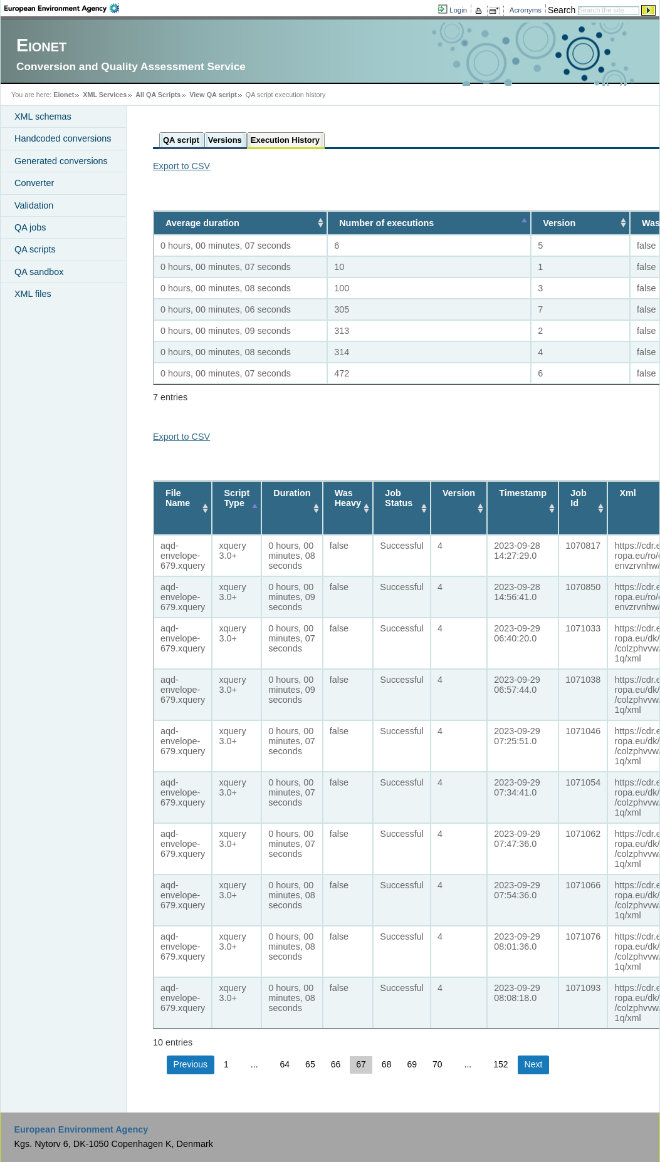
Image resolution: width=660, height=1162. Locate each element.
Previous (190, 1064)
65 (310, 1064)
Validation (33, 205)
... (254, 1064)
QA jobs (30, 227)
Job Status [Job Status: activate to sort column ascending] (399, 498)
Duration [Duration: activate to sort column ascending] (292, 493)
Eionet (63, 94)
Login (458, 10)
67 (361, 1064)
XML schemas (42, 117)
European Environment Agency (81, 1129)
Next (534, 1064)
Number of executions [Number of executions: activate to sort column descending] (382, 223)
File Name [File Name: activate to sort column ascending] (177, 498)
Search (561, 10)
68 (387, 1064)
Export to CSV (181, 166)
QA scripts (35, 249)
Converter (34, 183)
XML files (32, 294)
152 (500, 1064)
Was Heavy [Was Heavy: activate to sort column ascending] (348, 498)
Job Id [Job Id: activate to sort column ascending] (578, 498)
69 (412, 1064)
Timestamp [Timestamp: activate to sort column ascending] (523, 493)
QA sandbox (38, 272)
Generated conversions (61, 161)
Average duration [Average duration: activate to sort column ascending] (202, 223)
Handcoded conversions (62, 138)
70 (437, 1064)
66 (336, 1064)
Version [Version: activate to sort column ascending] (558, 223)
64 (285, 1064)
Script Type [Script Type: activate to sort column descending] (236, 498)
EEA (61, 8)
